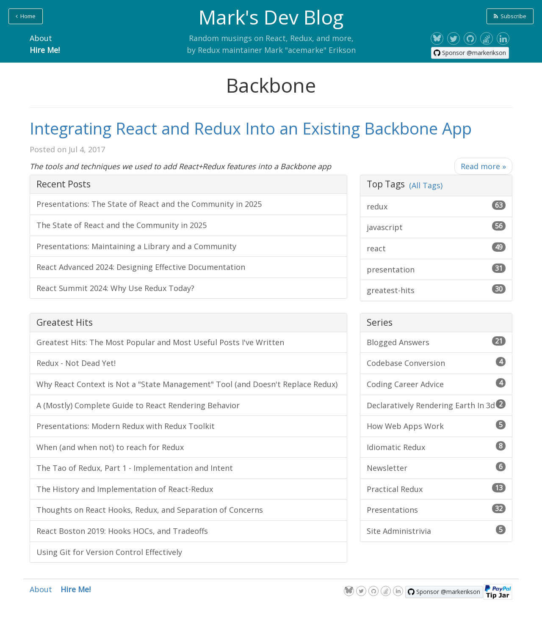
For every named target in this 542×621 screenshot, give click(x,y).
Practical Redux (436, 488)
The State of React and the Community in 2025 (121, 225)
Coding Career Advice (436, 383)
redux (436, 206)
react (436, 247)
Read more (483, 166)
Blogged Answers (436, 341)
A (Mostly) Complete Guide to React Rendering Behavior (138, 405)
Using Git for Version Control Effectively (109, 552)
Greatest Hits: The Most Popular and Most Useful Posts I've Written (160, 342)
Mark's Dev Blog (271, 17)
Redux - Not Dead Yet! (76, 363)
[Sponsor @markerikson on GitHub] (470, 53)
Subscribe (510, 16)
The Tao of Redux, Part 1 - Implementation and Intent (134, 468)
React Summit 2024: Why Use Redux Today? (115, 288)
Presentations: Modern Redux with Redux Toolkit (125, 426)
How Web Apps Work (436, 425)
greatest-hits (436, 289)
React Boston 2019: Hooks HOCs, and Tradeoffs (122, 531)
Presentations (436, 509)
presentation (436, 269)
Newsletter (436, 467)
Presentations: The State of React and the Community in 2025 (149, 204)
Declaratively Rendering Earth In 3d (436, 404)
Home (26, 16)
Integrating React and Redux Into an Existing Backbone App (251, 128)
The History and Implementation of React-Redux (124, 489)
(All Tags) (425, 185)
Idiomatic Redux (436, 446)
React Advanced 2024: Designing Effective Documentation (140, 267)
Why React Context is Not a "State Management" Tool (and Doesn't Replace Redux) (186, 384)
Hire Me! (45, 50)
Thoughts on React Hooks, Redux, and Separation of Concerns (149, 510)
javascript (436, 226)
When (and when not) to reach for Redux (110, 447)
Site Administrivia (436, 530)
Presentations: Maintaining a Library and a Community (136, 246)
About (41, 38)
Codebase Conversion (436, 362)
